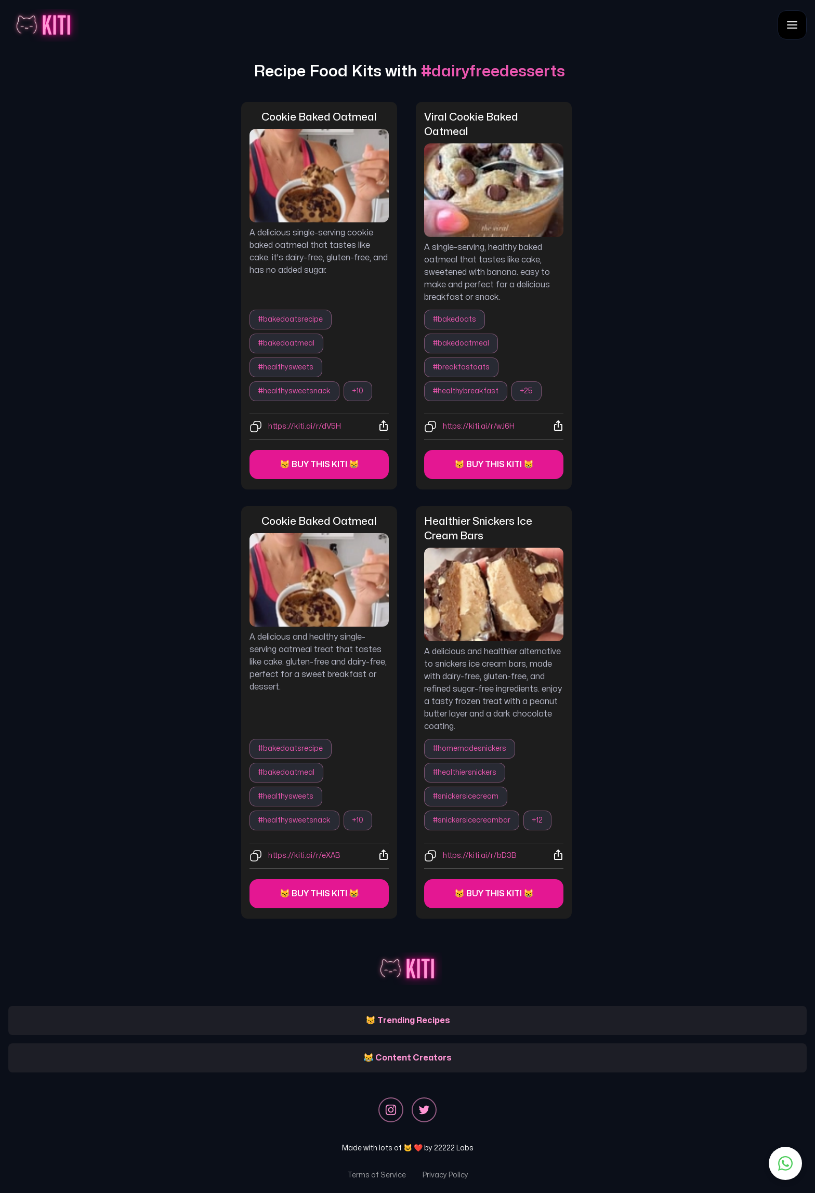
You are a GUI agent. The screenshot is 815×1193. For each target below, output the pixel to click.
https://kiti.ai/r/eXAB (304, 855)
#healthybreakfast (465, 391)
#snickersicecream (465, 796)
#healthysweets (285, 367)
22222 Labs (454, 1148)
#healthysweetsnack (294, 391)
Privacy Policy (445, 1175)
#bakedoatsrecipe (290, 319)
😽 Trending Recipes (407, 1020)
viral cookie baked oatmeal (472, 124)
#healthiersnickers (464, 772)
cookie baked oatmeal (319, 117)
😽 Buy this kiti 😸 (319, 464)
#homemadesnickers (469, 748)
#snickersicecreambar (471, 820)
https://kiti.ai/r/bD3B (480, 855)
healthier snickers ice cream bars (479, 528)
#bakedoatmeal (286, 343)
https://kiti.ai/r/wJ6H (479, 426)
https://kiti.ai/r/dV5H (304, 426)
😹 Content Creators (407, 1058)
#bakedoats (454, 319)
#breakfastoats (461, 367)
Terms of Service (376, 1175)
